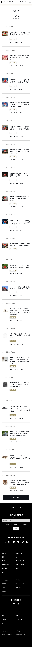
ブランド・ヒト (25, 1)
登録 (16, 528)
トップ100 (4, 568)
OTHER (25, 524)
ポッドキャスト (20, 564)
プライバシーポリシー (21, 583)
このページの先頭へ (16, 507)
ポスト (18, 557)
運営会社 (4, 591)
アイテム (4, 619)
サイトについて (5, 580)
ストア (19, 1)
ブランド (4, 615)
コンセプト (19, 619)
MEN (7, 524)
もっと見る (16, 497)
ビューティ (14, 1)
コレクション (19, 553)
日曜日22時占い (6, 564)
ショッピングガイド (6, 631)
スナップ (4, 572)
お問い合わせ (19, 587)
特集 (10, 1)
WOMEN (16, 524)
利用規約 (18, 580)
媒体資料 (4, 587)
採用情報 (4, 583)
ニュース (6, 1)
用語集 (18, 568)
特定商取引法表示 (20, 634)
